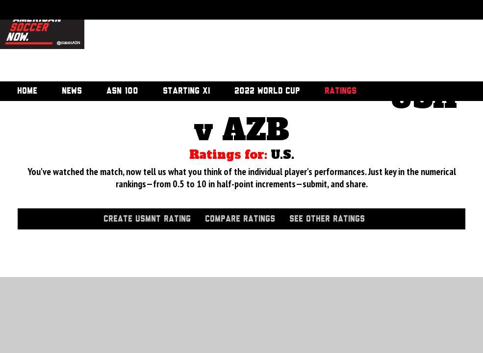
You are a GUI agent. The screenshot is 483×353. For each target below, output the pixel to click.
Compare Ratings (240, 219)
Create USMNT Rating (147, 219)
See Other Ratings (327, 219)
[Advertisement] (139, 41)
